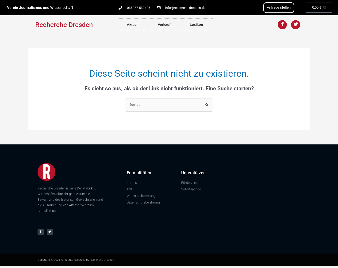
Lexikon (196, 25)
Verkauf (164, 25)
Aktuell (132, 25)
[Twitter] (295, 25)
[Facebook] (282, 25)
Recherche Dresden (64, 25)
